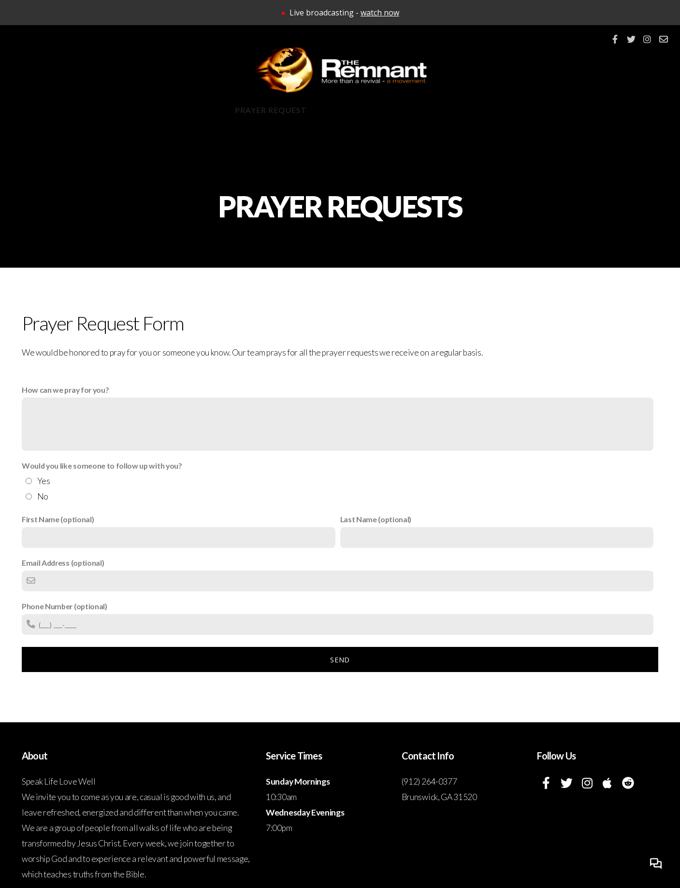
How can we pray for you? (65, 389)
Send (339, 659)
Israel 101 (611, 110)
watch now (380, 12)
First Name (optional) (58, 519)
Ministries (124, 110)
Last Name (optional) (376, 519)
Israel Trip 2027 (530, 110)
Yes (43, 481)
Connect (193, 110)
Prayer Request (270, 110)
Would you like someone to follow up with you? (102, 465)
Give (414, 110)
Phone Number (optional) (64, 606)
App (331, 110)
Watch (459, 110)
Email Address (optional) (63, 562)
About (61, 110)
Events (371, 110)
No (42, 496)
